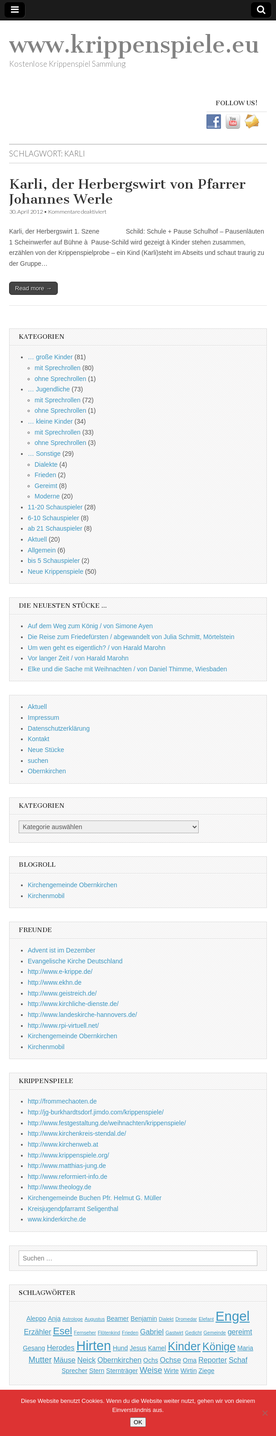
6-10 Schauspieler (53, 518)
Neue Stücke (46, 749)
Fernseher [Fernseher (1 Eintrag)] (85, 1332)
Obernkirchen (47, 771)
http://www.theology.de (59, 1187)
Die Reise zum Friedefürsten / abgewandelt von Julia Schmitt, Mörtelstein (131, 636)
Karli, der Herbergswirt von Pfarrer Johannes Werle (127, 192)
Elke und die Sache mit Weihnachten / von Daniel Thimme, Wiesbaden (127, 669)
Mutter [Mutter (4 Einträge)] (40, 1359)
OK (138, 1422)
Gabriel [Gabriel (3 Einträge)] (152, 1332)
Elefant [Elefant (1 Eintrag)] (206, 1319)
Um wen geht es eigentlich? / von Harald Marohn (97, 647)
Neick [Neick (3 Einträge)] (86, 1360)
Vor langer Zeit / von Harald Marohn (78, 658)
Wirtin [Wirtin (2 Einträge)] (189, 1370)
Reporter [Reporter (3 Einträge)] (212, 1360)
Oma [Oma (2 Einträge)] (189, 1360)
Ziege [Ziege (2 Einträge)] (207, 1370)
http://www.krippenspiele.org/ (68, 1155)
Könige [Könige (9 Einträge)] (219, 1347)
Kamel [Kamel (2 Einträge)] (157, 1348)
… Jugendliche (49, 389)
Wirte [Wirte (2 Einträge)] (171, 1370)
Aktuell (37, 539)
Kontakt (38, 738)
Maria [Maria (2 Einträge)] (245, 1348)
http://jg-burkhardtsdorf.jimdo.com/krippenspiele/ (96, 1112)
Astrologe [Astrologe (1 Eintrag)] (72, 1319)
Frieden (45, 475)
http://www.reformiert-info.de (67, 1176)
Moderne (47, 496)
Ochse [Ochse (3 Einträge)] (170, 1360)
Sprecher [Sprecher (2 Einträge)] (75, 1370)
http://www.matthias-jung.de (67, 1165)
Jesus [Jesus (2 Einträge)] (138, 1348)
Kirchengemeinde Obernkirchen (72, 885)
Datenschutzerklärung (59, 728)
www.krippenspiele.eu (134, 45)
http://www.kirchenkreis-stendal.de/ (77, 1133)
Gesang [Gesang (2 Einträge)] (34, 1348)
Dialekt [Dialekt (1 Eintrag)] (166, 1319)
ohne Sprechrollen (60, 378)
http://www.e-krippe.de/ (60, 971)
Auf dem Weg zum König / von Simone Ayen (90, 626)
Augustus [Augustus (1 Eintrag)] (95, 1319)
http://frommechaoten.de (62, 1101)
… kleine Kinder (50, 421)
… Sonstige (44, 453)
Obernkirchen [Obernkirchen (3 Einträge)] (119, 1360)
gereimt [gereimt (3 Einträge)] (240, 1332)
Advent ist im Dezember (61, 950)
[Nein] (264, 1412)
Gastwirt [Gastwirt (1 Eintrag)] (174, 1332)
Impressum (43, 717)
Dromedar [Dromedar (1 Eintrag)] (186, 1319)
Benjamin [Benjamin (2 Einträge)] (143, 1318)
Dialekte (46, 464)
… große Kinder (50, 357)
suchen (38, 760)
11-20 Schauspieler (55, 507)
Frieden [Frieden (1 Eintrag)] (130, 1332)
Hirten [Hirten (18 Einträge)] (93, 1345)
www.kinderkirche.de (57, 1219)
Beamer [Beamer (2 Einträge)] (117, 1318)
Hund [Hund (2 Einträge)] (120, 1348)
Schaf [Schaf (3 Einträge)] (238, 1360)
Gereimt (46, 485)
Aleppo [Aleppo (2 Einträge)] (36, 1318)
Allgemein (41, 550)
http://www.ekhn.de (54, 982)
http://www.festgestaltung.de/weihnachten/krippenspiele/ (107, 1123)
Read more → (33, 288)
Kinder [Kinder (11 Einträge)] (184, 1346)
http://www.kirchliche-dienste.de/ (73, 1003)
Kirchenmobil (46, 895)
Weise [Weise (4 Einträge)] (151, 1370)
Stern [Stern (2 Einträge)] (96, 1370)
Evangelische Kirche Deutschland (75, 961)
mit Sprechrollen (57, 367)
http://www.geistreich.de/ (62, 993)
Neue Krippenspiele (55, 571)
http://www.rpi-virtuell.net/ (63, 1025)
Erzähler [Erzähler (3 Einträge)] (37, 1332)
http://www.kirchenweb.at (63, 1144)
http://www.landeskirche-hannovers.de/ (82, 1014)
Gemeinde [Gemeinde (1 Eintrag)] (215, 1332)
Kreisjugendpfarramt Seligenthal (73, 1208)
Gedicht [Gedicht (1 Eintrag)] (193, 1332)
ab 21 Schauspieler (55, 528)
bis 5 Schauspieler (54, 560)
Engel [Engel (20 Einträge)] (233, 1316)
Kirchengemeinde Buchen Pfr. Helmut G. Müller (94, 1198)
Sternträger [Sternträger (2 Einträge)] (122, 1370)
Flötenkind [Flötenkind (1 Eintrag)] (109, 1332)
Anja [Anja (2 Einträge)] (54, 1318)
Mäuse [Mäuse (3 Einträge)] (64, 1360)
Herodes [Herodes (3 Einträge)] (61, 1347)
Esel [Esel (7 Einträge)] (62, 1331)
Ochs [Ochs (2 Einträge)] (150, 1360)
